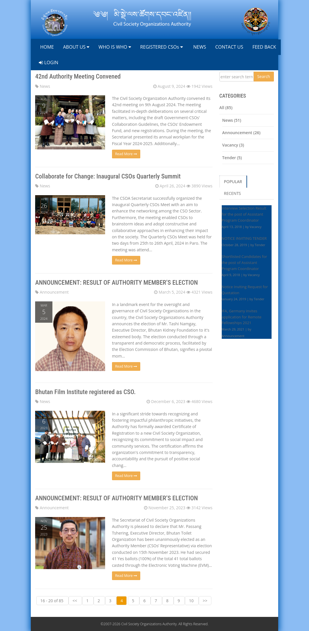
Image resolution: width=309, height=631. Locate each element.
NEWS (199, 47)
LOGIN (48, 62)
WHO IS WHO (114, 47)
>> (205, 600)
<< (75, 600)
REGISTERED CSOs (161, 47)
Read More (126, 153)
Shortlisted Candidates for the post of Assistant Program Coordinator (244, 262)
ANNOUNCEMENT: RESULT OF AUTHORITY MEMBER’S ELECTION (116, 282)
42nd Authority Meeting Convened (78, 76)
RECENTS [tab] (232, 193)
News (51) (231, 120)
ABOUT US (76, 47)
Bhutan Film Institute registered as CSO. (85, 392)
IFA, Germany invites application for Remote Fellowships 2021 (241, 317)
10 (192, 600)
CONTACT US (229, 47)
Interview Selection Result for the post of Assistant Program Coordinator (244, 214)
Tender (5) (232, 157)
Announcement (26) (241, 132)
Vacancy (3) (233, 145)
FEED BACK (264, 47)
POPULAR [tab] (233, 181)
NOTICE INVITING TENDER (244, 238)
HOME (46, 47)
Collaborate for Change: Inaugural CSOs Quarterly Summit (108, 176)
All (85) (226, 107)
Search (263, 76)
